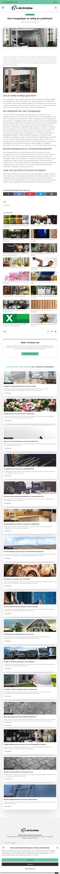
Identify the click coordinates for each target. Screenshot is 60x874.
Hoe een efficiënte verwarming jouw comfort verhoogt (21, 607)
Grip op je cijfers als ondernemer (39, 225)
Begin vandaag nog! (30, 343)
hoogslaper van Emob (31, 145)
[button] (57, 848)
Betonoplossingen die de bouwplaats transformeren (20, 717)
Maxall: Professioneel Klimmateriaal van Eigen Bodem (20, 800)
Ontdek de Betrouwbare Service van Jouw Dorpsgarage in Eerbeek (25, 744)
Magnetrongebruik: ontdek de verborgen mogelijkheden (21, 524)
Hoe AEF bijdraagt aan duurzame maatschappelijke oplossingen (24, 552)
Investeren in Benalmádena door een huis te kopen (20, 386)
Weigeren (30, 864)
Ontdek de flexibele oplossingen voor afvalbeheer (19, 662)
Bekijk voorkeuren (30, 868)
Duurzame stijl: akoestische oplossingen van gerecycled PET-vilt (23, 497)
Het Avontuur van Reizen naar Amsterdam (17, 579)
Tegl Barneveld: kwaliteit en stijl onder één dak (18, 772)
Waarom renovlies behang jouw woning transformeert (21, 441)
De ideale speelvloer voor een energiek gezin (14, 296)
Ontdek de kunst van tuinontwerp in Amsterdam (19, 414)
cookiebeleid (35, 855)
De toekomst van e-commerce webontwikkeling (19, 469)
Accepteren (30, 860)
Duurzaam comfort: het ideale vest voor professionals (20, 689)
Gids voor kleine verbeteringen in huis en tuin (14, 268)
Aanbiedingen (30, 14)
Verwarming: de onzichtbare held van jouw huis (19, 634)
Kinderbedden (6, 205)
